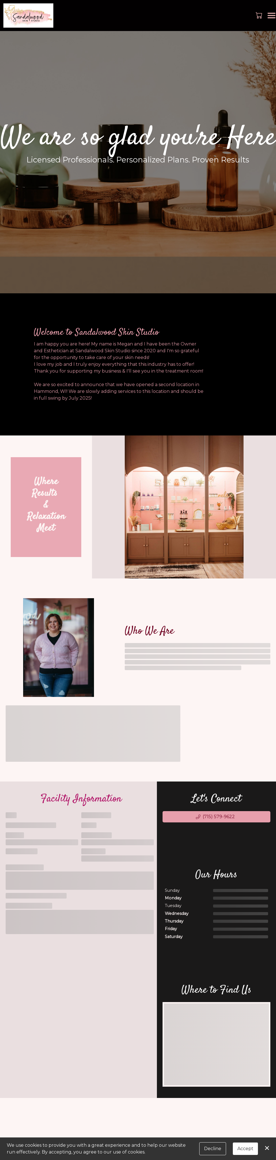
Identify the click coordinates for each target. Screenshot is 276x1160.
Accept (245, 1148)
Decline (212, 1148)
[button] (259, 15)
